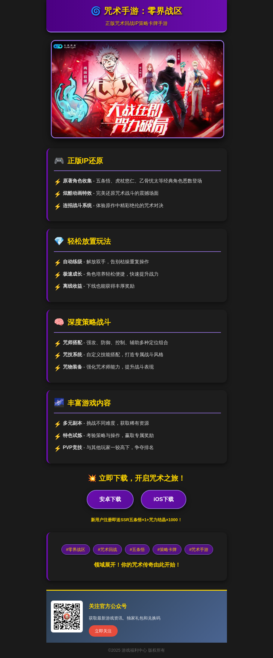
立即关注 (103, 631)
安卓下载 (110, 499)
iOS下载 (164, 499)
